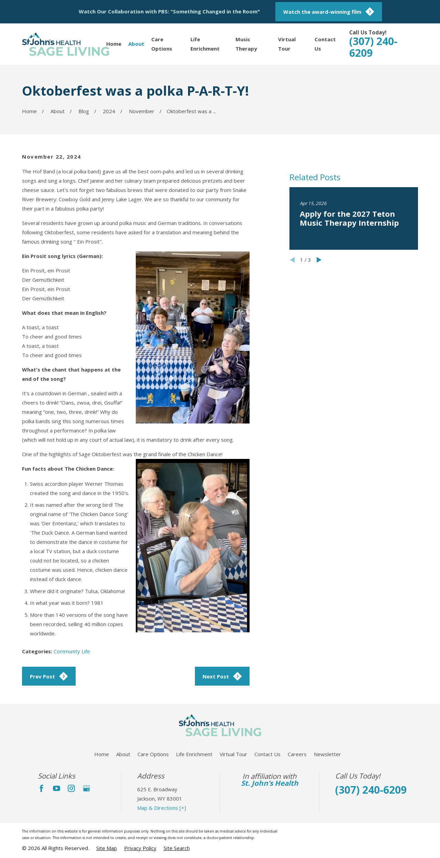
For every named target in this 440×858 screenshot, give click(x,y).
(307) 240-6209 (373, 47)
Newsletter (327, 754)
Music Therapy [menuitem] (246, 44)
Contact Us (267, 754)
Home (101, 754)
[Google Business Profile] (86, 788)
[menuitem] (106, 848)
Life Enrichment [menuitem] (205, 44)
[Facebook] (41, 788)
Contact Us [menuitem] (325, 44)
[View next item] (319, 357)
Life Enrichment (194, 754)
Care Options (153, 754)
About (123, 754)
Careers (297, 754)
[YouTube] (56, 788)
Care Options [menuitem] (161, 44)
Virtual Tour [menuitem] (287, 44)
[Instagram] (71, 788)
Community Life (72, 651)
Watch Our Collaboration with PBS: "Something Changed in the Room (168, 11)
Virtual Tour (233, 754)
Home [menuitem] (113, 43)
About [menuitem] (136, 43)
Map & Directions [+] (161, 807)
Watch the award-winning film (328, 11)
